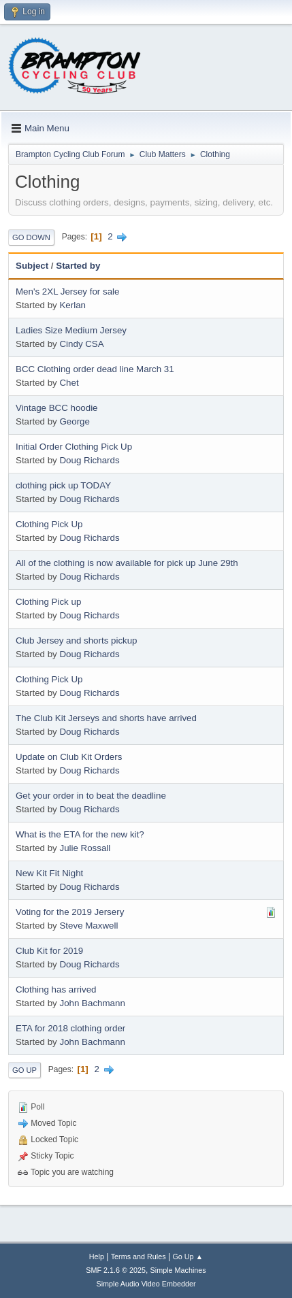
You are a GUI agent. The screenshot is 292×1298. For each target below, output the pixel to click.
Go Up (24, 1070)
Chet (68, 383)
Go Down (31, 237)
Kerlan (72, 305)
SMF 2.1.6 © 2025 (116, 1270)
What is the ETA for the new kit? (80, 834)
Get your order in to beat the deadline (91, 796)
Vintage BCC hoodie (57, 408)
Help (96, 1256)
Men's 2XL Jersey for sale (67, 291)
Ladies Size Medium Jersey (71, 330)
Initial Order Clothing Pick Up (74, 447)
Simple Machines (178, 1270)
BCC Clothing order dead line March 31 (95, 369)
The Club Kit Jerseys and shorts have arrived (106, 718)
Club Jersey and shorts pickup (76, 640)
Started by (78, 266)
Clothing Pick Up (49, 524)
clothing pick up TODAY (63, 485)
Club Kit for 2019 (49, 951)
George (74, 421)
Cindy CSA (81, 344)
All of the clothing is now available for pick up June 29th (127, 563)
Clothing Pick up (48, 602)
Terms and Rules (138, 1256)
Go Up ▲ (187, 1256)
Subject (32, 266)
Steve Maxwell (88, 925)
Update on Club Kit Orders (69, 757)
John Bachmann (92, 1003)
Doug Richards (89, 460)
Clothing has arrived (56, 989)
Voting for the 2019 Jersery (70, 912)
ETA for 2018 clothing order (70, 1028)
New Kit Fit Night (49, 873)
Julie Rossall (84, 848)
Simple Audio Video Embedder (145, 1284)
